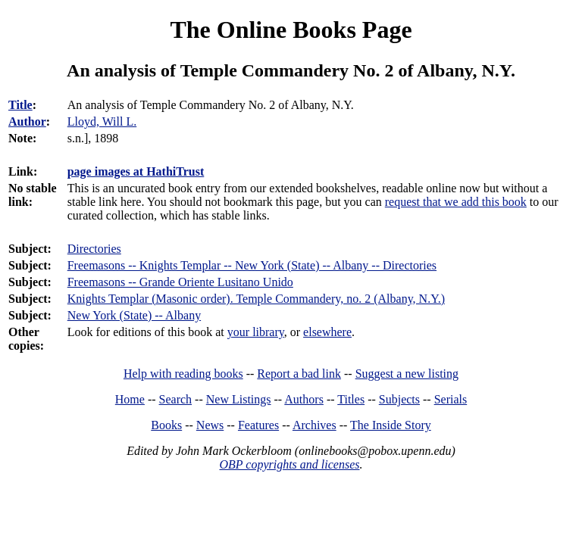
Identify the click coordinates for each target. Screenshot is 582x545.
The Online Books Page (290, 29)
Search (175, 399)
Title (20, 104)
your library (255, 331)
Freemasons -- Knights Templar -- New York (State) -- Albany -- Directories (251, 265)
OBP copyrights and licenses (289, 464)
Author (27, 121)
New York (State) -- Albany (134, 315)
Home (130, 399)
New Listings (238, 399)
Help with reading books (183, 373)
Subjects (399, 399)
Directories (94, 248)
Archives (314, 425)
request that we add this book (456, 201)
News (210, 425)
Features (258, 425)
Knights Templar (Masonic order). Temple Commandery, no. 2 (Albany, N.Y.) (256, 298)
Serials (451, 399)
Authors (304, 399)
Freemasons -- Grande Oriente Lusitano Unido (180, 282)
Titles (351, 399)
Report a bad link (299, 373)
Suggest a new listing (406, 373)
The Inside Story (390, 425)
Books (166, 425)
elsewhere (327, 331)
